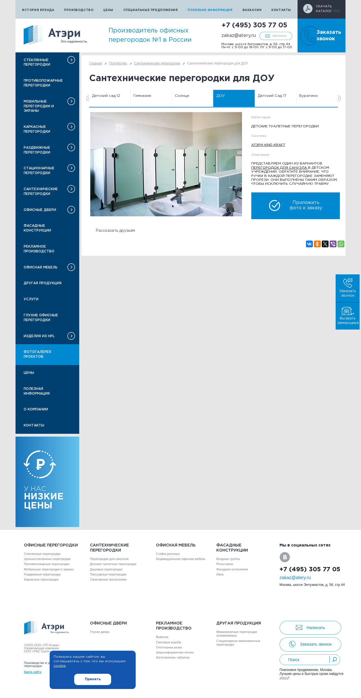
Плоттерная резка (169, 647)
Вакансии (252, 10)
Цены (108, 10)
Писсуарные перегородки (108, 574)
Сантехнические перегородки (41, 191)
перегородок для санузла (279, 167)
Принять (93, 679)
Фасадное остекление (232, 569)
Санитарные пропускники (108, 579)
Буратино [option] (308, 95)
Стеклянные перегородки (37, 62)
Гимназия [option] (142, 95)
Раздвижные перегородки (37, 150)
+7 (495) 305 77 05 (254, 25)
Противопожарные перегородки (43, 83)
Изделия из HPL (39, 336)
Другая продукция (42, 283)
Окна (220, 574)
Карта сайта (32, 671)
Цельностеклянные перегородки (47, 559)
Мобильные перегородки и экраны (39, 106)
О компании (36, 409)
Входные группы (228, 559)
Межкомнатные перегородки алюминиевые (236, 633)
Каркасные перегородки (37, 129)
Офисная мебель (41, 267)
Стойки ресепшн (168, 553)
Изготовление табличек (173, 657)
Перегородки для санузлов (109, 559)
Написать (279, 36)
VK (284, 557)
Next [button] (339, 98)
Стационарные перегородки (39, 171)
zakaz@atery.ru (238, 36)
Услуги (31, 299)
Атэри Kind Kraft (268, 144)
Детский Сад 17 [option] (272, 95)
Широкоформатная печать (175, 652)
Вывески (162, 637)
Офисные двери (40, 210)
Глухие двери (99, 631)
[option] (166, 164)
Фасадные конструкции (37, 228)
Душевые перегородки (106, 569)
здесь (283, 678)
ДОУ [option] (220, 95)
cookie (60, 665)
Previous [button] (87, 98)
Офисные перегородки (51, 545)
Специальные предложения (150, 10)
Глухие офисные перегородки (41, 318)
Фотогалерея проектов (37, 354)
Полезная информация (210, 10)
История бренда (38, 10)
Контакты (281, 10)
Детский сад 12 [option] (106, 95)
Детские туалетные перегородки (113, 564)
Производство (78, 10)
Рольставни (224, 564)
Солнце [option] (182, 95)
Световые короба (168, 642)
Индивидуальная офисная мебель (180, 559)
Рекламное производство (39, 249)
